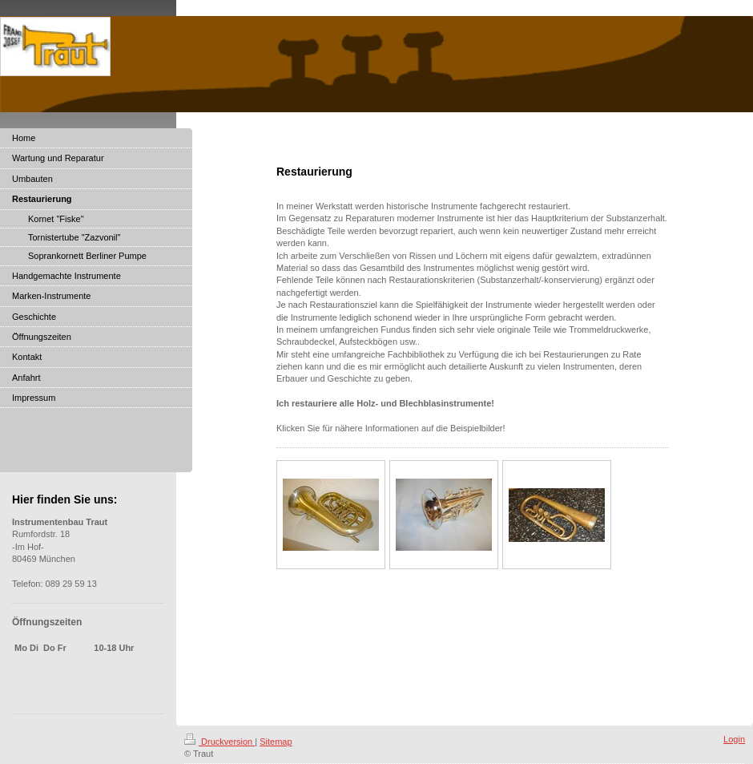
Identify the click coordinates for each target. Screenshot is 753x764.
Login (734, 739)
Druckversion (219, 741)
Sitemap (276, 741)
